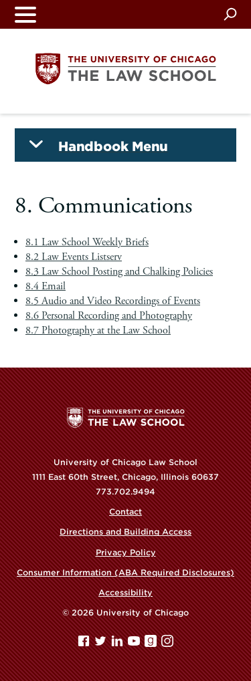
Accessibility (125, 592)
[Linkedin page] (118, 644)
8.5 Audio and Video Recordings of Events (112, 301)
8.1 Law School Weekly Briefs (87, 242)
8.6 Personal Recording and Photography (108, 316)
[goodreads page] (152, 644)
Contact (125, 512)
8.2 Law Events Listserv (73, 257)
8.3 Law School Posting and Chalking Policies (119, 272)
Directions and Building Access (125, 532)
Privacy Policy (126, 552)
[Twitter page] (101, 644)
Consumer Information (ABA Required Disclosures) (125, 572)
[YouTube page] (135, 644)
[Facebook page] (85, 644)
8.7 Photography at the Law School (98, 330)
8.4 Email (45, 286)
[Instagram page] (167, 644)
